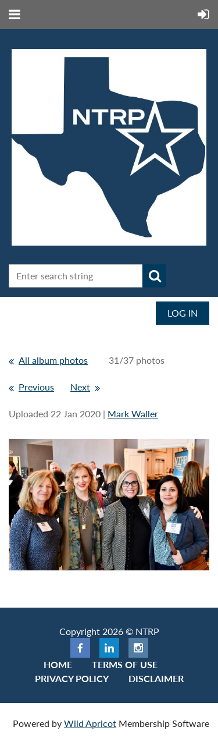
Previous (36, 386)
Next (80, 386)
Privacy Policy (72, 678)
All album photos (53, 360)
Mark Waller (133, 413)
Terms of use (125, 664)
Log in (182, 312)
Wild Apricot (90, 723)
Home (58, 664)
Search (154, 276)
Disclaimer (156, 678)
